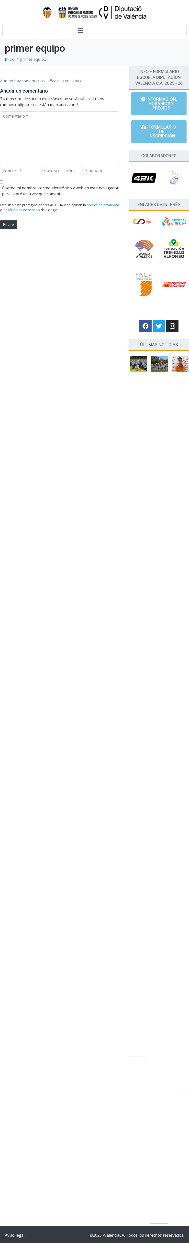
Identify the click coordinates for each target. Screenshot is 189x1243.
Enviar (8, 224)
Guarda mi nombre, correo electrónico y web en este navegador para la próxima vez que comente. (60, 190)
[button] (159, 103)
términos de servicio (24, 209)
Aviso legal (14, 1235)
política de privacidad (103, 205)
